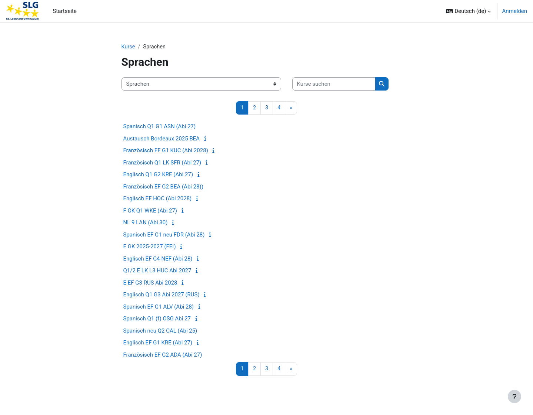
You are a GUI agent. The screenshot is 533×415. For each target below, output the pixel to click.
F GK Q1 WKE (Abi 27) (150, 211)
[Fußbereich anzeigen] (514, 396)
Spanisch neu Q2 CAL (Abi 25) (160, 331)
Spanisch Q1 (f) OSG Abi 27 (157, 319)
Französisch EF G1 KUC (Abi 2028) (165, 151)
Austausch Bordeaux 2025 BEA (161, 139)
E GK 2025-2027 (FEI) (149, 247)
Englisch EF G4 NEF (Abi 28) (158, 259)
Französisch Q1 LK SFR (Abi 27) (162, 163)
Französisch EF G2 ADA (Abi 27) (162, 355)
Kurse (128, 47)
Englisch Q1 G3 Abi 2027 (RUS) (161, 295)
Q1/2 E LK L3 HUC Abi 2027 (157, 271)
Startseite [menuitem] (65, 11)
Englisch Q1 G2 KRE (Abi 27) (158, 175)
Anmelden (514, 11)
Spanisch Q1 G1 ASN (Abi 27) (159, 127)
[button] (468, 11)
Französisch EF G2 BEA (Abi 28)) (163, 187)
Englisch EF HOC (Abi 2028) (157, 199)
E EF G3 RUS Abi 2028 (150, 283)
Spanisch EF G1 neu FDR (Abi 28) (164, 235)
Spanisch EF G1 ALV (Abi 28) (158, 307)
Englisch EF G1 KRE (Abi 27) (158, 343)
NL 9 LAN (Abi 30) (145, 223)
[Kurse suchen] (334, 84)
